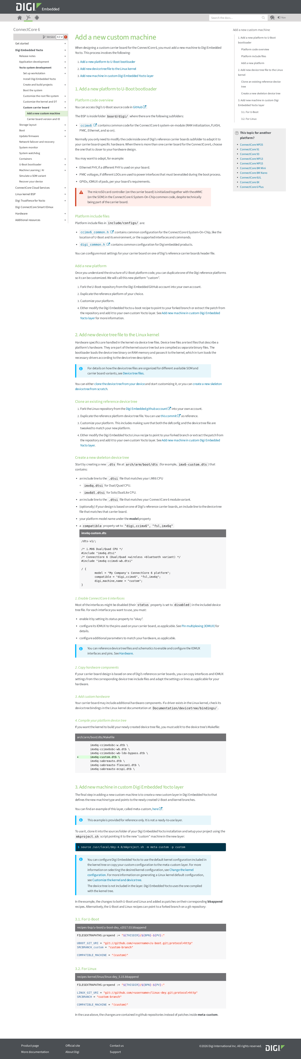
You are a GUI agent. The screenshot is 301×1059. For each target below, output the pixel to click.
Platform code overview (255, 49)
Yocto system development (42, 67)
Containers (42, 159)
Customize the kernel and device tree (116, 880)
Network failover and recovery (37, 142)
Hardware (40, 213)
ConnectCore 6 (26, 29)
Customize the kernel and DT (44, 101)
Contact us (117, 1046)
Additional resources (40, 220)
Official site (72, 1046)
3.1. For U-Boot (249, 112)
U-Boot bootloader (42, 164)
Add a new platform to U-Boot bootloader (107, 61)
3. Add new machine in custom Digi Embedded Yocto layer (258, 102)
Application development (42, 61)
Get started (40, 43)
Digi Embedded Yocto (40, 50)
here (155, 809)
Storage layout (42, 125)
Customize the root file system (44, 96)
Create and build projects (44, 84)
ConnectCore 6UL (250, 178)
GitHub (137, 107)
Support (115, 1052)
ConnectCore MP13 (251, 159)
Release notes (42, 56)
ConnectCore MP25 (251, 145)
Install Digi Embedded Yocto (39, 79)
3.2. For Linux (248, 119)
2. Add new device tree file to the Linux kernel (260, 72)
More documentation (35, 1052)
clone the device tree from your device (119, 384)
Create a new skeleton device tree (260, 94)
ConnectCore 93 (249, 154)
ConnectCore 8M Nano (253, 173)
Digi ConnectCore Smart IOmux (34, 207)
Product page (30, 1046)
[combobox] (238, 17)
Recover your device (31, 182)
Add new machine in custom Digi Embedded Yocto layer (117, 76)
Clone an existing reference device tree (261, 84)
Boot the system (32, 90)
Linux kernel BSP (40, 194)
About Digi (72, 1052)
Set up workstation (44, 73)
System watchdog (29, 153)
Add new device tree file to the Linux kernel (108, 69)
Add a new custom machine (43, 113)
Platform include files (253, 56)
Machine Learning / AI (42, 170)
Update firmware (42, 136)
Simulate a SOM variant (32, 176)
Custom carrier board (44, 107)
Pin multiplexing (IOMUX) (198, 626)
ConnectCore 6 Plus (252, 187)
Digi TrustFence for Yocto (40, 200)
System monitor (28, 148)
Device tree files (133, 373)
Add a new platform (252, 63)
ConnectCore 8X (249, 182)
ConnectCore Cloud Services (40, 187)
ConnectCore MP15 (251, 163)
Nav (282, 18)
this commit (169, 416)
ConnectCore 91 (249, 149)
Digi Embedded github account (146, 408)
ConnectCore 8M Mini (253, 168)
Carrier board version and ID (43, 119)
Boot (42, 130)
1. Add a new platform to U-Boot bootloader (257, 40)
